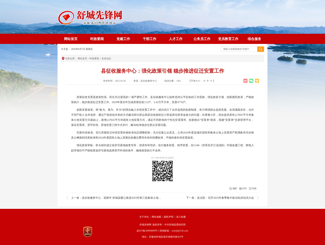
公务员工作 (201, 39)
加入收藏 (181, 217)
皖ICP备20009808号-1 (148, 230)
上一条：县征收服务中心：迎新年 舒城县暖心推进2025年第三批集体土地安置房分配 (121, 197)
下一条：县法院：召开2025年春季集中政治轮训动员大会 (220, 197)
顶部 (234, 188)
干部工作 (149, 39)
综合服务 (254, 39)
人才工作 (175, 39)
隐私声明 (168, 217)
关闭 (254, 188)
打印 (244, 188)
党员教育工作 (228, 39)
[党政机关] (87, 232)
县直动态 (106, 58)
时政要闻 (97, 39)
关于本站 (144, 217)
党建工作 (123, 39)
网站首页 (71, 39)
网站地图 (156, 217)
